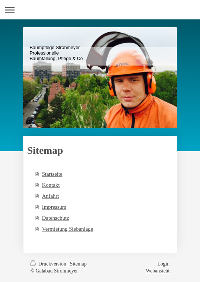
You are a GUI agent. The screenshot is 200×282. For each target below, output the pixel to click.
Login (164, 264)
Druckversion (48, 264)
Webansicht (158, 271)
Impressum (54, 207)
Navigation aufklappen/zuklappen (100, 10)
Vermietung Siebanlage (67, 229)
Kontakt (51, 185)
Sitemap (78, 264)
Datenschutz (55, 218)
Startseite (52, 174)
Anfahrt (50, 196)
